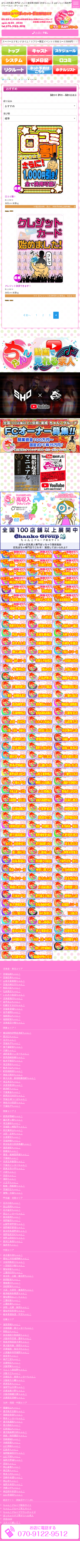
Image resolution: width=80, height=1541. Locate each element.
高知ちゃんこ (9, 1463)
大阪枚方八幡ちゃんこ (14, 1380)
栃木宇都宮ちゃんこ (13, 1060)
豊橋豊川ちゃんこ (12, 1282)
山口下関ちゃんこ (12, 1456)
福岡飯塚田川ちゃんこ (14, 1452)
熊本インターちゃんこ (14, 1418)
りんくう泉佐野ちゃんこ (15, 1369)
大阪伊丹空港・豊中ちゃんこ (17, 1338)
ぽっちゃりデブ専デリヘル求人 (18, 1515)
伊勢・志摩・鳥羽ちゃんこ (16, 1307)
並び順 (6, 113)
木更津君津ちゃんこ (13, 1085)
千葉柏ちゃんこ (10, 1158)
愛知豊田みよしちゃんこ (15, 1296)
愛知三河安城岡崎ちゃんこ (16, 1258)
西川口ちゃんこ (10, 1036)
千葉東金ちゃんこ (12, 1092)
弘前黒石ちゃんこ (12, 991)
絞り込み (7, 100)
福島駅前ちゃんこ (12, 1019)
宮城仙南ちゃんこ (12, 973)
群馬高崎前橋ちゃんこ (14, 1057)
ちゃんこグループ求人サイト (17, 1508)
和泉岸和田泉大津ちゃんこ (16, 1341)
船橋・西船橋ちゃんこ (14, 1185)
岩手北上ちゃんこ (12, 1001)
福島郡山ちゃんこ (12, 1015)
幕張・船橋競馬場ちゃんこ (16, 1154)
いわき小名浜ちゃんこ (14, 994)
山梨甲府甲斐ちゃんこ (14, 1223)
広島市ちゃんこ (10, 1449)
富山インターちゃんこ (14, 1213)
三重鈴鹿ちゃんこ (12, 1303)
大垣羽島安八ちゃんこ (14, 1262)
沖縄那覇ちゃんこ (12, 1442)
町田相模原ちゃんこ (13, 1071)
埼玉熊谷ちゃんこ (12, 1064)
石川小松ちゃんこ (12, 1202)
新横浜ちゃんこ (10, 1151)
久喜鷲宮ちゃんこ (12, 1137)
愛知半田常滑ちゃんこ (14, 1310)
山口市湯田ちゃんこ (13, 1494)
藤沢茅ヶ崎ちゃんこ (13, 1119)
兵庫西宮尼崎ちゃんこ (14, 1397)
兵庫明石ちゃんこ (12, 1362)
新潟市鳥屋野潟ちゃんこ (15, 1230)
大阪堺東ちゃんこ (12, 1366)
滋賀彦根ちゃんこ (12, 1324)
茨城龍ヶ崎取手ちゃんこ (15, 1126)
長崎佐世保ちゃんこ (13, 1414)
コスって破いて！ (12, 1522)
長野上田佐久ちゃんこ (14, 1237)
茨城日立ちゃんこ (12, 1189)
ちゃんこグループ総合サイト (17, 1505)
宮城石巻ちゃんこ (12, 977)
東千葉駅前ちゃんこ (13, 1046)
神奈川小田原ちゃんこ (14, 1102)
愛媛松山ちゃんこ (12, 1407)
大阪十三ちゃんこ (12, 1373)
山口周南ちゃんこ (12, 1446)
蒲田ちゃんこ (9, 1178)
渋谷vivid (7, 1518)
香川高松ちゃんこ (12, 1425)
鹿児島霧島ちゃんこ (13, 1421)
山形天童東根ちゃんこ (14, 980)
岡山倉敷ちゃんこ (12, 1466)
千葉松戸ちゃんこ (12, 1105)
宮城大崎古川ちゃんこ (14, 984)
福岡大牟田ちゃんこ (13, 1484)
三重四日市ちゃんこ (13, 1272)
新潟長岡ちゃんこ (12, 1216)
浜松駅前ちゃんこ (12, 1286)
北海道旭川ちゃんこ (13, 998)
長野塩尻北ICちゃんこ (14, 1234)
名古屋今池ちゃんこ (13, 1255)
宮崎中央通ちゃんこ (13, 1477)
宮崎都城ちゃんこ (12, 1439)
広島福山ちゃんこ (12, 1428)
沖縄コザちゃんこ (12, 1487)
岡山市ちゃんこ (10, 1480)
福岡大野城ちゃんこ (13, 1459)
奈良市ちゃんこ (10, 1355)
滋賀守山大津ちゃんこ (14, 1387)
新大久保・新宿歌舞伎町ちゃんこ (19, 1078)
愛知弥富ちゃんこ (12, 1269)
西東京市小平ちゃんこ (14, 1168)
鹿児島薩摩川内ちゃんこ (15, 1432)
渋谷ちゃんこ (9, 1175)
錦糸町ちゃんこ (10, 1088)
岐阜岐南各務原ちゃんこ (15, 1293)
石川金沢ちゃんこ (12, 1209)
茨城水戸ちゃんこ (12, 1043)
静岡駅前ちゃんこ (12, 1279)
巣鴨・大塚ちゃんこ (13, 1192)
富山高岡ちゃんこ (12, 1206)
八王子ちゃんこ (10, 1182)
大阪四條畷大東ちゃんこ (15, 1394)
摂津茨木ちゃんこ (12, 1383)
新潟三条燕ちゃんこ (13, 1241)
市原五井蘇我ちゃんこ (14, 1161)
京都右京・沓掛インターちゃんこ (19, 1376)
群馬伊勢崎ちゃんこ (13, 1116)
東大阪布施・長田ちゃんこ (16, 1345)
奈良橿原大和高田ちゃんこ (16, 1334)
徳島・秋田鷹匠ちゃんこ (15, 1435)
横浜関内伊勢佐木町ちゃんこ (17, 1032)
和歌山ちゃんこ (10, 1331)
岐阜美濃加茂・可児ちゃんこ (17, 1314)
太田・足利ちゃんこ (13, 1133)
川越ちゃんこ (9, 1050)
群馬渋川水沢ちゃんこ (14, 1095)
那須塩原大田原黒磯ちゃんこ (17, 1144)
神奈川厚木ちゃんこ (13, 1074)
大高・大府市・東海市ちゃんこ (18, 1289)
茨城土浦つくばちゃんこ (15, 1099)
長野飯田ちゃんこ (12, 1220)
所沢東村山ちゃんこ (13, 1130)
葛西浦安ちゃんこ (12, 1147)
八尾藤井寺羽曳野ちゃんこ (16, 1352)
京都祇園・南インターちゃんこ (18, 1327)
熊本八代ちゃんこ (12, 1473)
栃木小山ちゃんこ (12, 1067)
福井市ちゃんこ (10, 1244)
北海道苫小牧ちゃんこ (14, 1022)
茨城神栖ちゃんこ (12, 1140)
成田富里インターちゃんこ (16, 1053)
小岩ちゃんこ (9, 1171)
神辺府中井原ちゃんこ (14, 1491)
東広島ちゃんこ (10, 1470)
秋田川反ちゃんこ (12, 987)
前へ (27, 315)
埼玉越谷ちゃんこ (12, 1123)
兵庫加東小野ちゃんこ (14, 1390)
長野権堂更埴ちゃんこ (14, 1227)
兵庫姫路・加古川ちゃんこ (16, 1348)
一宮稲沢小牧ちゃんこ (14, 1265)
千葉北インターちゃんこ (15, 1165)
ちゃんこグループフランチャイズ (19, 1512)
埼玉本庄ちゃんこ (12, 1081)
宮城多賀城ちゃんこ (13, 1008)
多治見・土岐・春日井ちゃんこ (18, 1275)
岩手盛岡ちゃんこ (12, 1012)
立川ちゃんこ (9, 1039)
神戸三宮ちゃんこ (12, 1359)
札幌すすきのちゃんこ (14, 1005)
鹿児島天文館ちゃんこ (14, 1411)
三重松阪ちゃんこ (12, 1300)
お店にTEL (40, 32)
